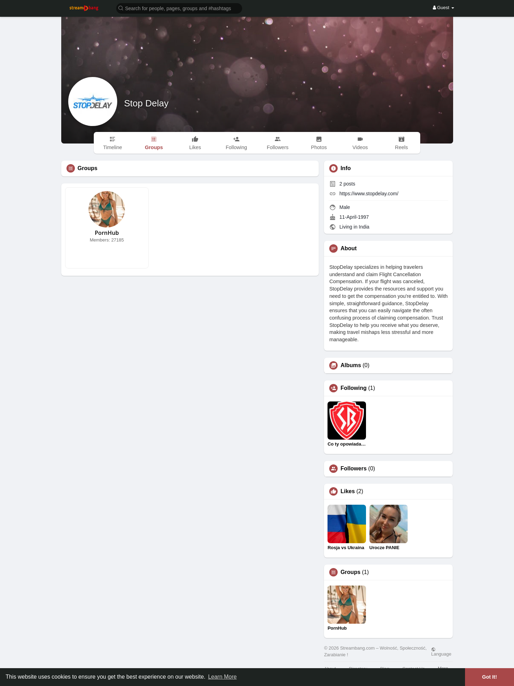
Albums (350, 365)
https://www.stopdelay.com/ (369, 193)
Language (441, 651)
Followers (353, 468)
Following (353, 388)
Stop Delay (146, 103)
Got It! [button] (489, 677)
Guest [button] (443, 7)
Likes (347, 491)
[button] (179, 8)
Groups (350, 572)
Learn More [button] (222, 677)
